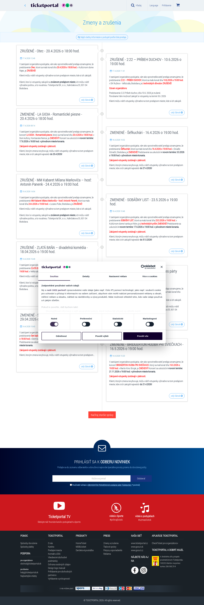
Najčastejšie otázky (28, 575)
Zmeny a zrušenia (110, 543)
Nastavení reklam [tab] (118, 276)
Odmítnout (61, 336)
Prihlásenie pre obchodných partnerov (60, 573)
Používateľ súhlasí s (106, 485)
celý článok (87, 99)
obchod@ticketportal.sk (30, 563)
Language (154, 5)
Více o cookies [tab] (149, 276)
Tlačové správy (109, 546)
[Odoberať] (141, 478)
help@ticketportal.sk (29, 572)
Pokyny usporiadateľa (112, 550)
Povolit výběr (102, 336)
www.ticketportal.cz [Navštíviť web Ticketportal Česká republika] (139, 543)
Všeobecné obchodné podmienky (57, 559)
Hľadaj (136, 5)
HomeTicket (81, 543)
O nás (50, 543)
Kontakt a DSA (54, 553)
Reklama (107, 553)
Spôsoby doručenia (28, 543)
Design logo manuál (56, 567)
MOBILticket (81, 546)
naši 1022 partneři (56, 290)
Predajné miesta (55, 550)
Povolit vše (142, 336)
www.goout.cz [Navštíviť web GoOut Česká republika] (137, 550)
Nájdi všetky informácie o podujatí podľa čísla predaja (102, 37)
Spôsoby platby (27, 546)
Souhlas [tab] (54, 276)
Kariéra (51, 546)
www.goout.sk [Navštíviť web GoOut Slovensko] (137, 546)
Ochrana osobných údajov (59, 564)
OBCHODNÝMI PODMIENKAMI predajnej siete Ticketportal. (109, 485)
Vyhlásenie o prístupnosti (59, 578)
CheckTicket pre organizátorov (165, 543)
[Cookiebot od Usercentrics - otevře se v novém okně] (143, 267)
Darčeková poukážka (85, 550)
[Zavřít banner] (162, 267)
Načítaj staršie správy (102, 415)
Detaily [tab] (86, 276)
